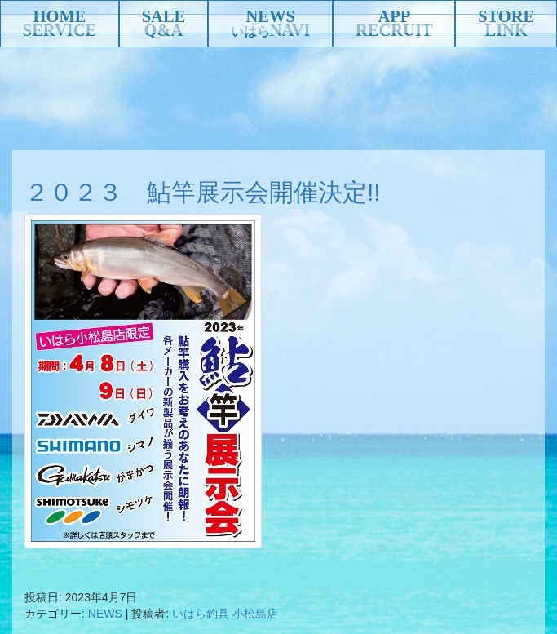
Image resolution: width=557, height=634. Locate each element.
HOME (59, 16)
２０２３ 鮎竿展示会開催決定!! (202, 192)
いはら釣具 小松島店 (225, 613)
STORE (506, 16)
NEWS (269, 16)
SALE (164, 16)
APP (394, 16)
